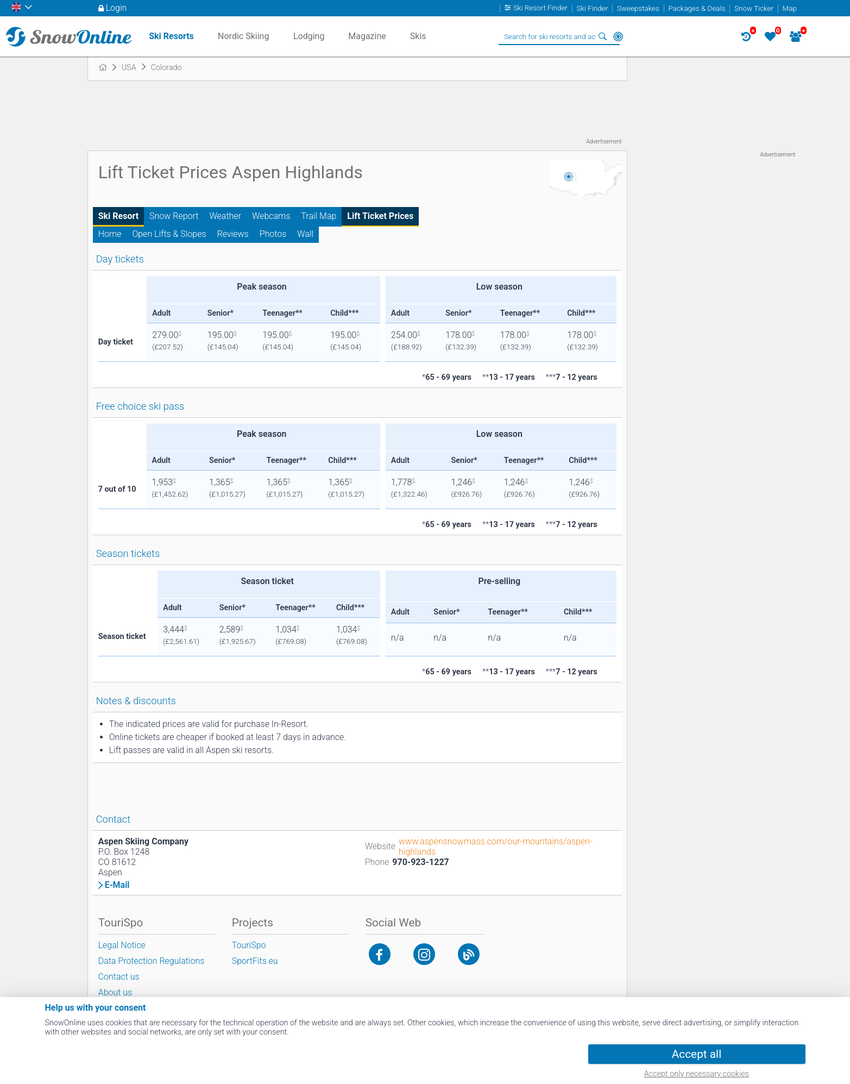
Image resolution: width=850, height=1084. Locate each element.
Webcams (271, 216)
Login (116, 8)
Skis (418, 36)
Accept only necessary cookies (696, 1074)
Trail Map (318, 216)
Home (110, 234)
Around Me (618, 36)
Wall (305, 234)
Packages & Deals (696, 8)
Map (790, 8)
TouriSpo (249, 945)
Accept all (696, 1054)
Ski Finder (592, 8)
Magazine (367, 36)
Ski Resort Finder (540, 8)
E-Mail (117, 885)
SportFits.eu (255, 961)
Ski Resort (118, 216)
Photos (273, 234)
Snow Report (173, 216)
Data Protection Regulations (151, 961)
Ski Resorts (171, 36)
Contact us (119, 977)
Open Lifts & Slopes (169, 234)
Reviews (233, 234)
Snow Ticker (753, 8)
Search (603, 36)
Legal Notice (122, 945)
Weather (225, 216)
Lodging (308, 36)
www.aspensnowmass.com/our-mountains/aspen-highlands (495, 846)
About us (115, 992)
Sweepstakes (638, 8)
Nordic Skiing (243, 36)
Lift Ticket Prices (380, 216)
